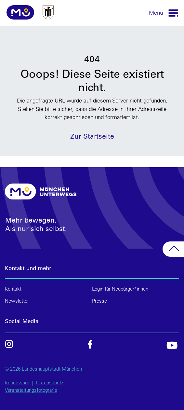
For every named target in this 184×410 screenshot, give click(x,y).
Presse (99, 301)
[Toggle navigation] (173, 12)
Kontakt (13, 289)
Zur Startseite (92, 135)
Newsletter (17, 301)
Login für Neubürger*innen (120, 289)
